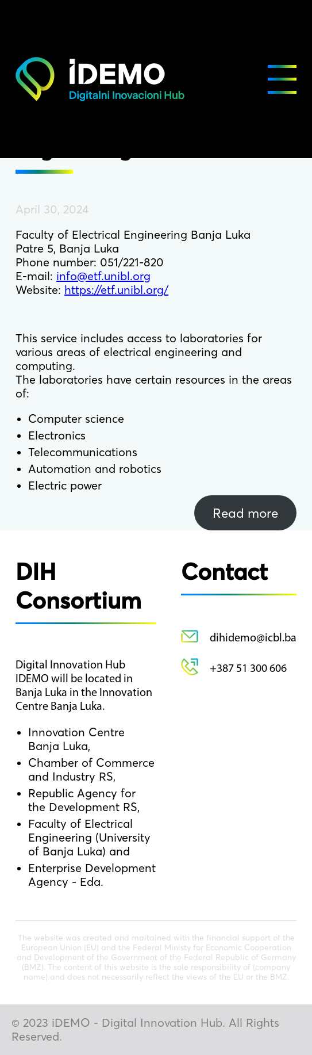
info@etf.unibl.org (103, 276)
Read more (245, 513)
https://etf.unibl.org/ (116, 290)
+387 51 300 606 (248, 669)
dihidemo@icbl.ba (253, 638)
